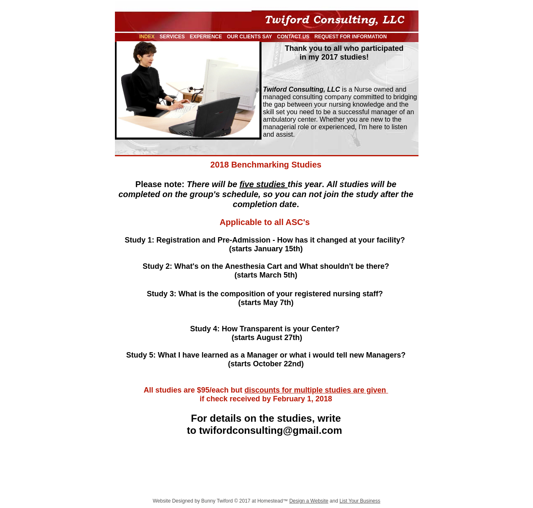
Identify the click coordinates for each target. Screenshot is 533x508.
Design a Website (309, 501)
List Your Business (359, 501)
